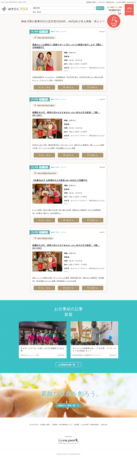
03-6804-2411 (115, 10)
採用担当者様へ (94, 424)
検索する (100, 8)
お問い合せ (104, 424)
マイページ (101, 2)
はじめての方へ (131, 2)
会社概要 (76, 424)
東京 (34, 12)
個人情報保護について (65, 424)
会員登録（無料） (45, 424)
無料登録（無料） (91, 2)
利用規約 (55, 424)
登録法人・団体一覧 (68, 405)
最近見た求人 (110, 2)
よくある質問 (85, 424)
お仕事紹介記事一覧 (68, 365)
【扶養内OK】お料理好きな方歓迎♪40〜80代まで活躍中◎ (59, 180)
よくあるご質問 (120, 2)
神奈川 (39, 12)
